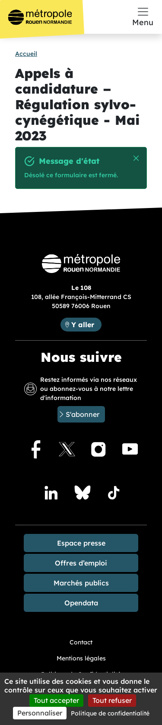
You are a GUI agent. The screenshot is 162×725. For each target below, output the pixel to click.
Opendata (81, 602)
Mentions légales (81, 658)
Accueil (26, 54)
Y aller (82, 324)
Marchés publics (81, 583)
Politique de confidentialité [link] (110, 713)
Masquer (136, 158)
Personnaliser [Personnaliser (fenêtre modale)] (39, 713)
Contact (81, 642)
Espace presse (81, 543)
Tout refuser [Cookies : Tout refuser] (112, 700)
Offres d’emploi (81, 563)
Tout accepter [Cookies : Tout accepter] (56, 700)
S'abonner (82, 414)
